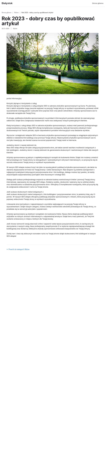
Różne (16, 12)
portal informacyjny (14, 98)
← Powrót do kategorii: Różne (18, 249)
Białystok (7, 3)
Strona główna (97, 3)
